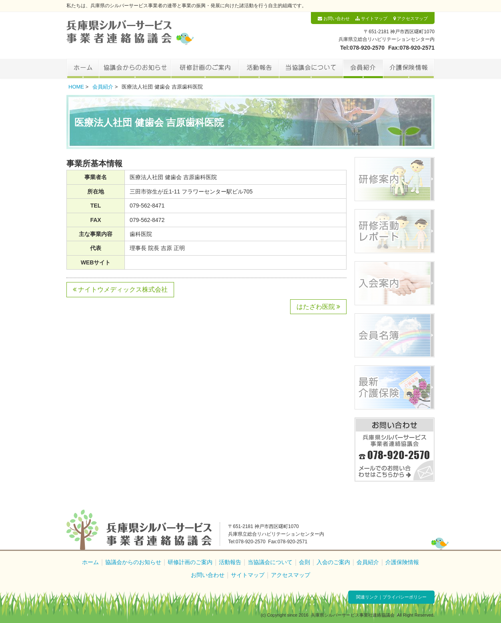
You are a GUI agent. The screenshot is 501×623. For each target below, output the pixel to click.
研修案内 (395, 179)
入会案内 (395, 283)
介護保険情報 (409, 69)
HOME (76, 87)
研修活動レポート (395, 231)
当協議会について (311, 69)
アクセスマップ (410, 18)
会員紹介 (363, 69)
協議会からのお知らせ (135, 69)
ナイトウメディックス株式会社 (120, 289)
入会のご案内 (333, 562)
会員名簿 (395, 335)
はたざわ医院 (318, 306)
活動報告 (259, 69)
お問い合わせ (334, 18)
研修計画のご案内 (205, 69)
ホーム (82, 69)
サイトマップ (371, 18)
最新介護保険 (395, 387)
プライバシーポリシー (405, 597)
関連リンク (367, 597)
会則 (304, 562)
